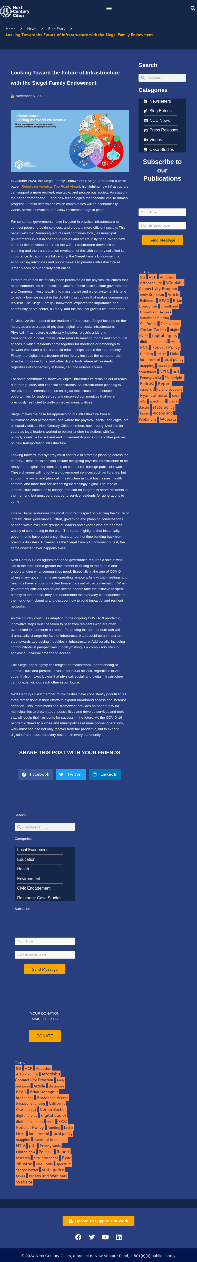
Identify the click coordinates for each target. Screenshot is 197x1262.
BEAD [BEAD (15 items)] (164, 300)
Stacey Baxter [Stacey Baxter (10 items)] (27, 1169)
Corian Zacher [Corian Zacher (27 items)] (153, 329)
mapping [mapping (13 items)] (147, 365)
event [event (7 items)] (174, 341)
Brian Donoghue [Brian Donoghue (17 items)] (44, 1091)
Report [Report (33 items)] (164, 383)
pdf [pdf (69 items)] (176, 371)
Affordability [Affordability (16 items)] (151, 282)
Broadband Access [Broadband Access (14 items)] (155, 312)
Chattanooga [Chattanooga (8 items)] (170, 323)
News (31, 28)
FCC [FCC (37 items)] (144, 347)
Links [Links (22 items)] (174, 353)
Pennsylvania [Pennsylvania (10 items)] (150, 377)
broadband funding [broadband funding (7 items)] (154, 317)
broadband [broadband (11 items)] (169, 306)
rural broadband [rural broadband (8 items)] (169, 389)
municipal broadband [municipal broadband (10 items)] (156, 368)
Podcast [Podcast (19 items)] (147, 383)
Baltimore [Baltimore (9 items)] (147, 300)
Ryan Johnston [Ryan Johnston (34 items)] (154, 395)
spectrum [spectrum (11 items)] (157, 401)
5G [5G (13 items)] (142, 277)
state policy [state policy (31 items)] (164, 407)
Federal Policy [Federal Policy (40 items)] (166, 347)
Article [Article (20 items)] (173, 294)
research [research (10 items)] (147, 389)
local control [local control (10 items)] (150, 359)
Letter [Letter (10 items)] (161, 353)
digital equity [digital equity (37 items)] (165, 335)
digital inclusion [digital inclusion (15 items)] (153, 341)
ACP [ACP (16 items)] (152, 277)
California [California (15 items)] (148, 323)
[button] (109, 8)
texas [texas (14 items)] (144, 413)
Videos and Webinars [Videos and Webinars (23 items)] (156, 416)
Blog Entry (56, 28)
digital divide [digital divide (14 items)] (26, 1115)
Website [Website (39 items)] (168, 419)
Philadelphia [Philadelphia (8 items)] (173, 377)
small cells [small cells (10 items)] (44, 1163)
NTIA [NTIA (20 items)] (164, 371)
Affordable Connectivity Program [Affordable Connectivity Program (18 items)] (161, 285)
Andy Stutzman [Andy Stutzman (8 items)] (152, 294)
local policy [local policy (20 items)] (174, 359)
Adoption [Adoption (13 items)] (167, 277)
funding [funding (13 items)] (146, 353)
